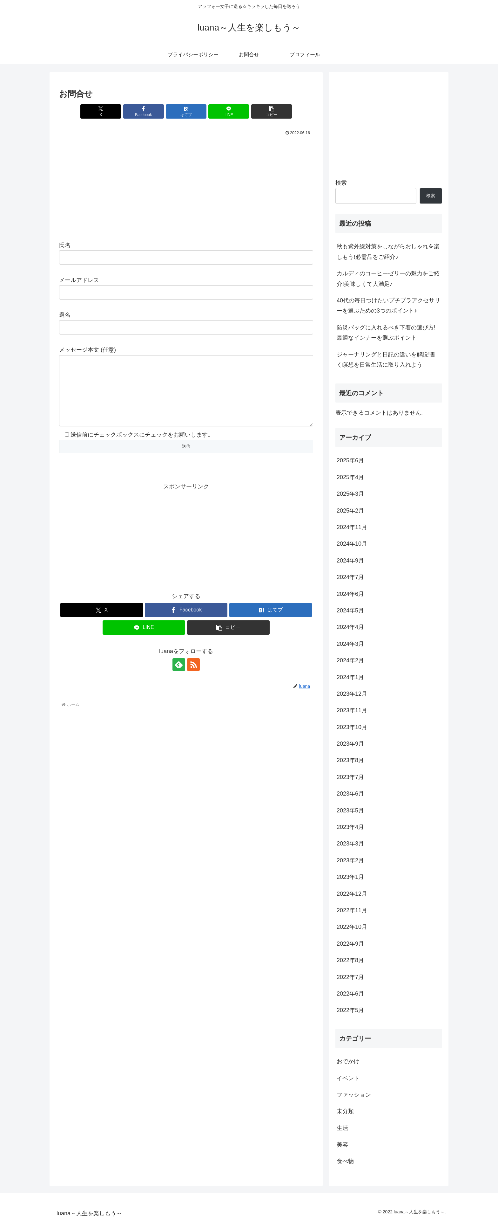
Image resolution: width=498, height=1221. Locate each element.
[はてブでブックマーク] (186, 111)
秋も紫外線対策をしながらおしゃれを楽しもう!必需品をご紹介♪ (388, 251)
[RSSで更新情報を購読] (193, 677)
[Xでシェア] (100, 111)
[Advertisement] (186, 185)
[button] (271, 111)
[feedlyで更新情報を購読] (178, 677)
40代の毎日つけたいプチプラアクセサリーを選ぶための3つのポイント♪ (388, 305)
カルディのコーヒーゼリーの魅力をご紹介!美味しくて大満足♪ (388, 278)
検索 (341, 183)
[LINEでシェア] (228, 111)
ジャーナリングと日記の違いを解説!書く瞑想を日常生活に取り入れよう (386, 359)
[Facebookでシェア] (143, 111)
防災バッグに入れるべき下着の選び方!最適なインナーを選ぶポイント (386, 332)
